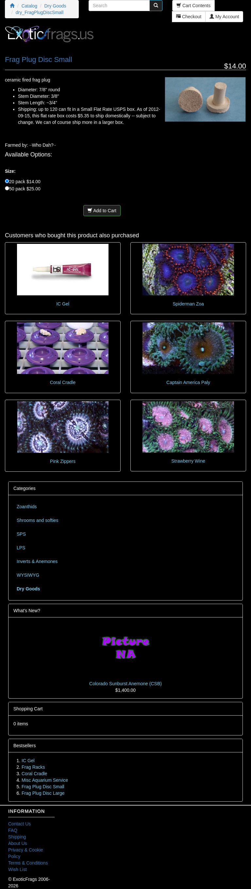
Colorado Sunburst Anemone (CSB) (125, 683)
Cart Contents (193, 5)
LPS (21, 547)
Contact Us (19, 823)
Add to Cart (102, 210)
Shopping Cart (28, 708)
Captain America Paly (188, 382)
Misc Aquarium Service (45, 780)
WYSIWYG (28, 575)
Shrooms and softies (38, 520)
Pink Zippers (62, 461)
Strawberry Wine (188, 461)
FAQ (12, 830)
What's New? (26, 610)
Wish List (17, 869)
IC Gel (62, 303)
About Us (17, 843)
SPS (21, 534)
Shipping (17, 836)
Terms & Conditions (28, 863)
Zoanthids (27, 506)
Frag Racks (33, 767)
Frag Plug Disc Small (43, 786)
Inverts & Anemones (37, 561)
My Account (224, 16)
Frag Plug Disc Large (43, 793)
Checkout (188, 16)
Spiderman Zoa (188, 303)
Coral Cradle (63, 382)
